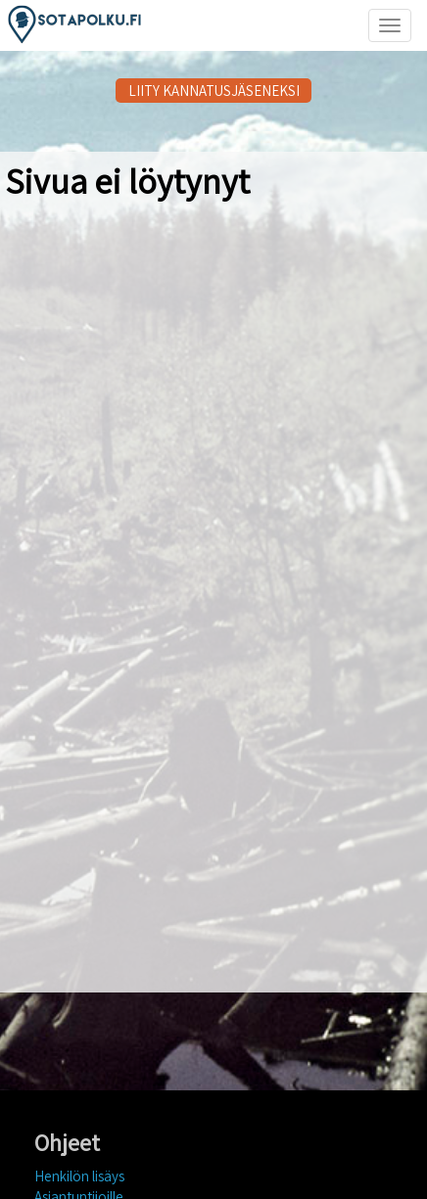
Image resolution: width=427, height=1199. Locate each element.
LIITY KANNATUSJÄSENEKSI (214, 90)
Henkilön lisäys (79, 1176)
